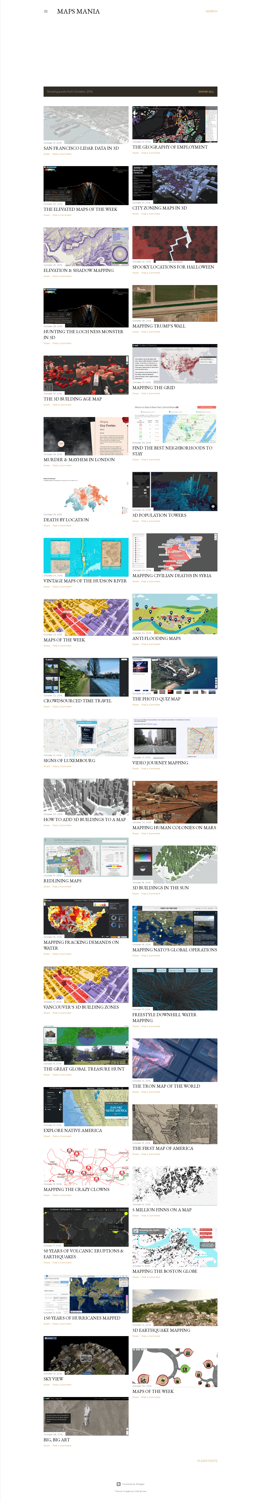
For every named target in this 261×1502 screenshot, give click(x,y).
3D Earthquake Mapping (161, 1330)
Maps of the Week (64, 640)
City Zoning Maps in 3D (159, 208)
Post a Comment (62, 154)
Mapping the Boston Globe (164, 1271)
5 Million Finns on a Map (162, 1210)
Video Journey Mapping (160, 763)
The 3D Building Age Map (73, 399)
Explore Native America (73, 1130)
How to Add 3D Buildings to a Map (85, 819)
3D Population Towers (159, 515)
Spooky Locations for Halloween (173, 267)
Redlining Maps (62, 881)
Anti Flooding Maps (156, 638)
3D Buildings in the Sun (160, 888)
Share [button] (47, 154)
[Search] (211, 11)
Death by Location (66, 520)
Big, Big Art (57, 1440)
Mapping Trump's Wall (159, 326)
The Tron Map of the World (166, 1086)
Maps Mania (78, 11)
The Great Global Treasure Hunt (84, 1069)
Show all (206, 91)
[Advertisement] (130, 50)
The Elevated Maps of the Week (80, 209)
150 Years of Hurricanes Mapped (82, 1318)
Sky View (53, 1379)
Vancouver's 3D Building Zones (81, 1007)
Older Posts (207, 1461)
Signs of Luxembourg (69, 760)
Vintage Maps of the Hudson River (85, 581)
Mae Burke (140, 1491)
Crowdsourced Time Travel (78, 701)
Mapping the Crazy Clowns (76, 1189)
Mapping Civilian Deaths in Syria (171, 575)
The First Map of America (162, 1148)
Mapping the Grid (153, 387)
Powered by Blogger (130, 1484)
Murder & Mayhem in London (79, 459)
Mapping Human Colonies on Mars (174, 827)
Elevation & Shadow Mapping (79, 270)
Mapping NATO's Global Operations (174, 950)
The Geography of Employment (170, 147)
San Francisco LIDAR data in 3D (81, 148)
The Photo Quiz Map (156, 699)
